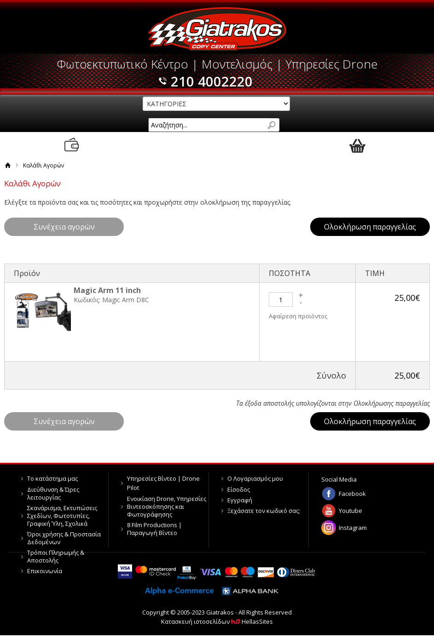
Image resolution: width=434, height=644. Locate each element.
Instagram (353, 527)
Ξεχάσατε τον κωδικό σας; (263, 510)
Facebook (352, 493)
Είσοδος (238, 489)
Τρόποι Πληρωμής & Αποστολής (55, 556)
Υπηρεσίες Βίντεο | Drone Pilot (163, 483)
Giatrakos (217, 29)
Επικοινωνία (44, 571)
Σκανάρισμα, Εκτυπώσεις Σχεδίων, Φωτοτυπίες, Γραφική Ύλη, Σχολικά (62, 516)
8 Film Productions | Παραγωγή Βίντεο (154, 529)
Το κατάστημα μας (52, 478)
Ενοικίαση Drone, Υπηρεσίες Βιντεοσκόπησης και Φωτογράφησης (166, 506)
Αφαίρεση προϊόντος (298, 316)
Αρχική (8, 165)
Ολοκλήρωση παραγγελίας (370, 227)
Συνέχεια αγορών (64, 227)
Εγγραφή (239, 500)
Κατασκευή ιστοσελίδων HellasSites (217, 621)
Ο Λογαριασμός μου (255, 478)
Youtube (350, 510)
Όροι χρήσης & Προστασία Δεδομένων (64, 538)
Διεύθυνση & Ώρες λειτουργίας (53, 493)
